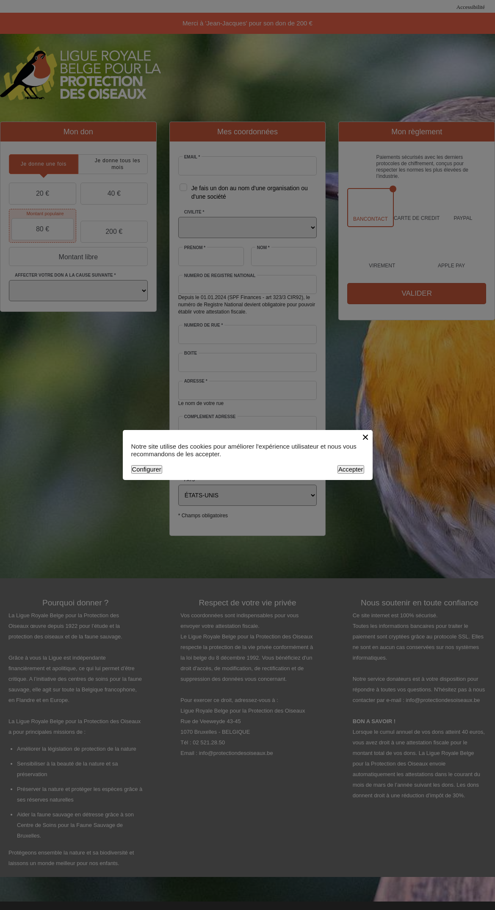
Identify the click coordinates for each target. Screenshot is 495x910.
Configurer (146, 469)
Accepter (350, 469)
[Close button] (365, 437)
